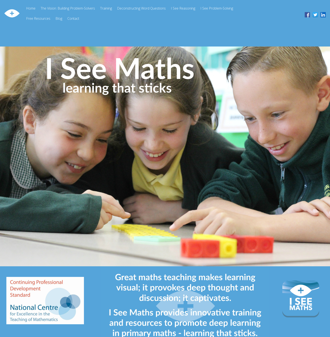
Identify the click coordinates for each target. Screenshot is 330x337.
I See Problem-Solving (216, 8)
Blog (58, 18)
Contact (73, 18)
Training (106, 8)
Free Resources (38, 18)
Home (30, 8)
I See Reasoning (183, 8)
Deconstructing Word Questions (141, 8)
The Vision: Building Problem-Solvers (68, 8)
